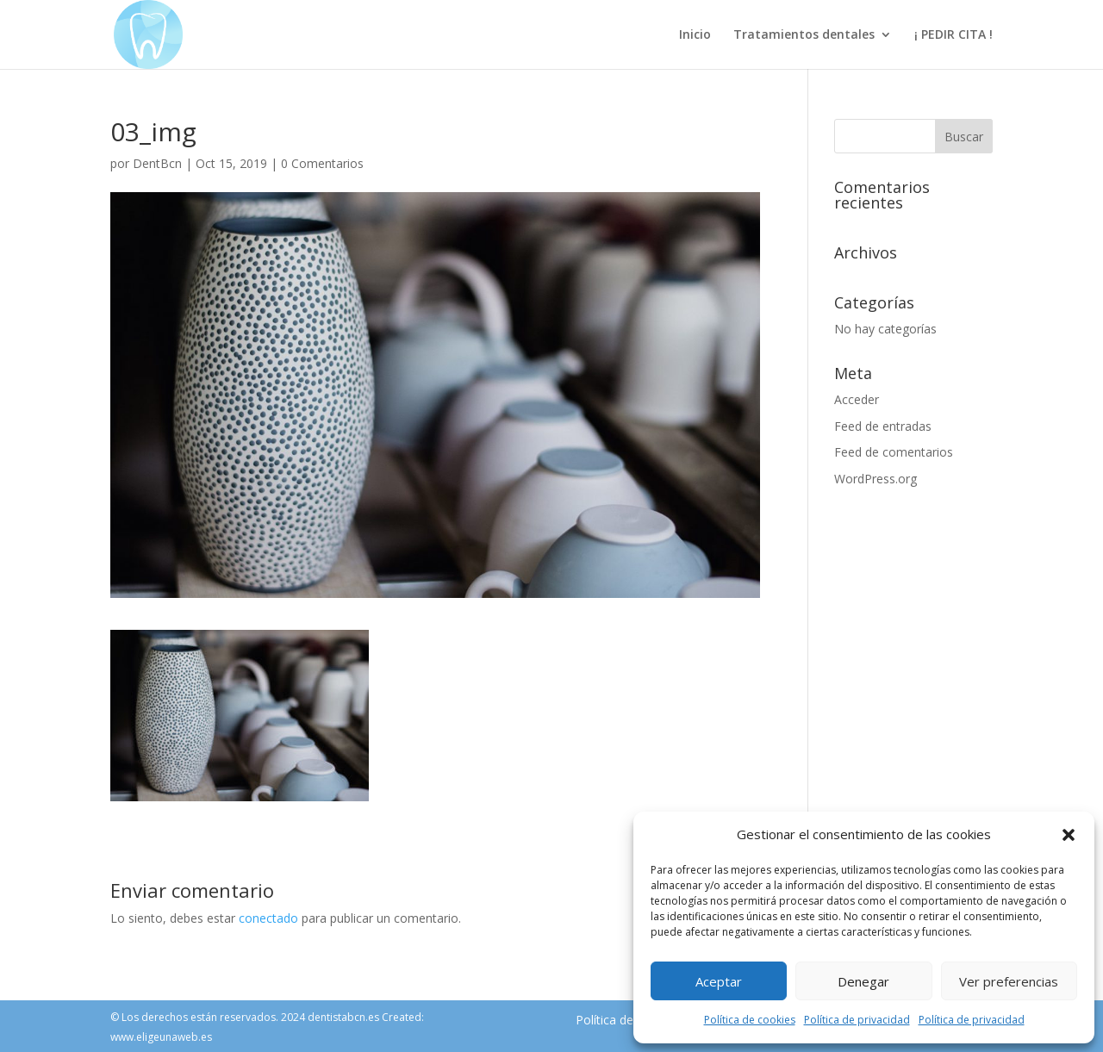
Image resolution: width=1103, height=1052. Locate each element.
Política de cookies (749, 1019)
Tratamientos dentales (804, 35)
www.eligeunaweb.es (161, 1037)
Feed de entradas (883, 426)
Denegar (863, 981)
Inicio (695, 35)
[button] (1068, 834)
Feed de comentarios (893, 452)
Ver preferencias (1008, 981)
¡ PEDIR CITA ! (953, 35)
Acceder (856, 399)
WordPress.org (875, 478)
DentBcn (157, 163)
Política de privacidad (857, 1019)
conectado (268, 918)
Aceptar (718, 981)
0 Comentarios (322, 163)
